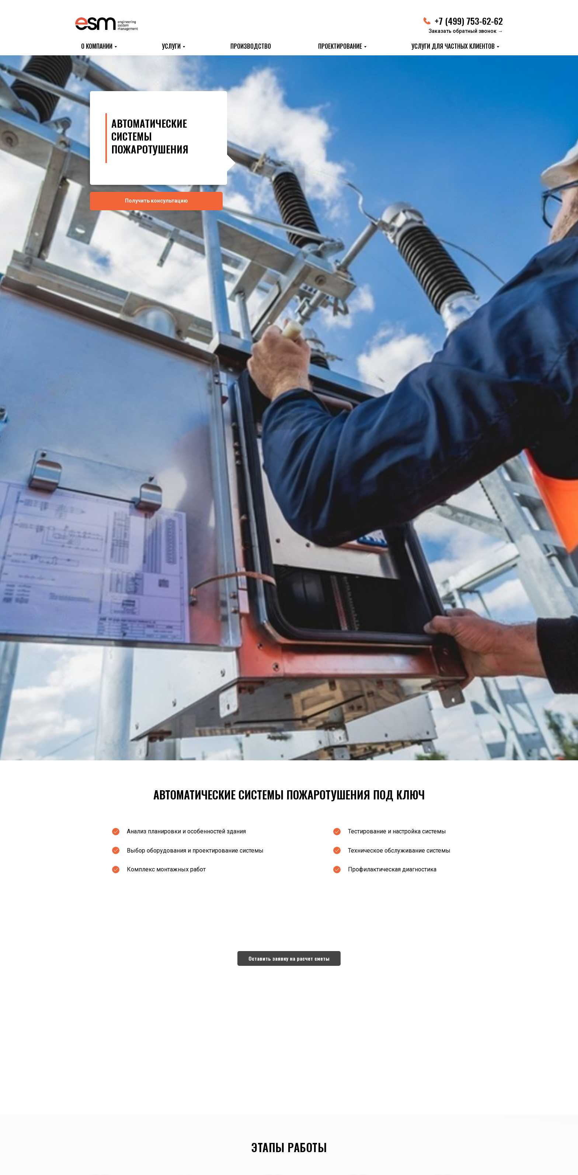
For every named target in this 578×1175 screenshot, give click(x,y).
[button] (289, 958)
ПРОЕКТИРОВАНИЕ (340, 46)
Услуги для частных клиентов (453, 46)
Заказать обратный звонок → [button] (466, 31)
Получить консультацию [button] (156, 201)
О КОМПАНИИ (96, 46)
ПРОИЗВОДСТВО (250, 46)
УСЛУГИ (171, 46)
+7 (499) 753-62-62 (469, 20)
